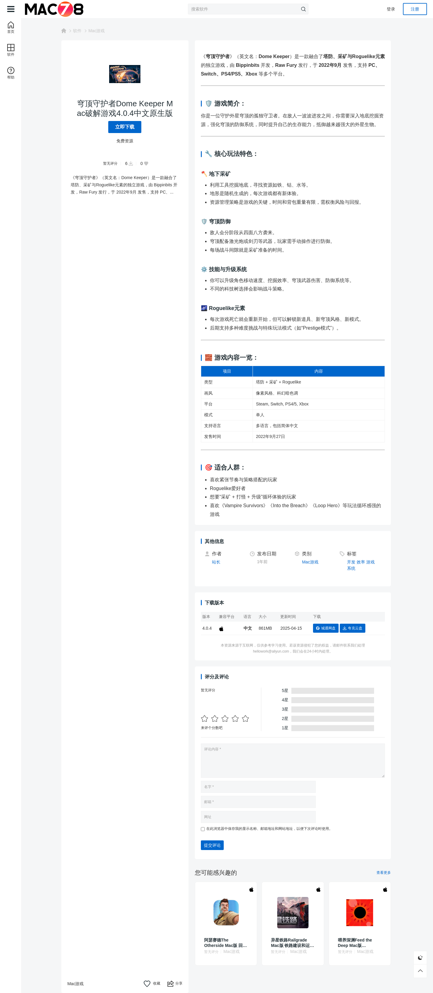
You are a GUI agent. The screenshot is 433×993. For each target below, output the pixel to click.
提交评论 (213, 845)
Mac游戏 (98, 30)
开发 (352, 562)
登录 (391, 9)
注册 (415, 9)
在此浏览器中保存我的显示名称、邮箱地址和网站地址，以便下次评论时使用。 (270, 829)
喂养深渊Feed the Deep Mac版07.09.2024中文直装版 (360, 943)
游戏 (371, 562)
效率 (362, 562)
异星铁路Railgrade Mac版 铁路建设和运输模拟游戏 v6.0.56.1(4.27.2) (293, 943)
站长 (217, 562)
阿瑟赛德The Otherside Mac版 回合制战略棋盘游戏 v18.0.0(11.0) (226, 943)
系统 (352, 568)
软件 (78, 30)
